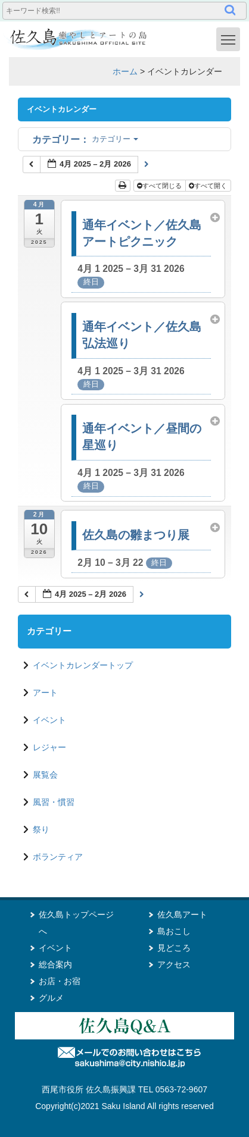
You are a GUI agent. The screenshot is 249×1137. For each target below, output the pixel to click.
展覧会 (45, 774)
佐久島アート (182, 914)
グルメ (51, 998)
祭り (41, 829)
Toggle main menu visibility (230, 38)
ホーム (125, 71)
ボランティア (58, 857)
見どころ (174, 948)
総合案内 (55, 964)
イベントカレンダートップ (83, 665)
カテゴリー (85, 138)
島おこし (174, 931)
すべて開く (209, 185)
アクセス (174, 964)
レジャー (49, 747)
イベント (49, 720)
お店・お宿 (59, 981)
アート (45, 692)
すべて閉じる (160, 185)
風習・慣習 (53, 802)
